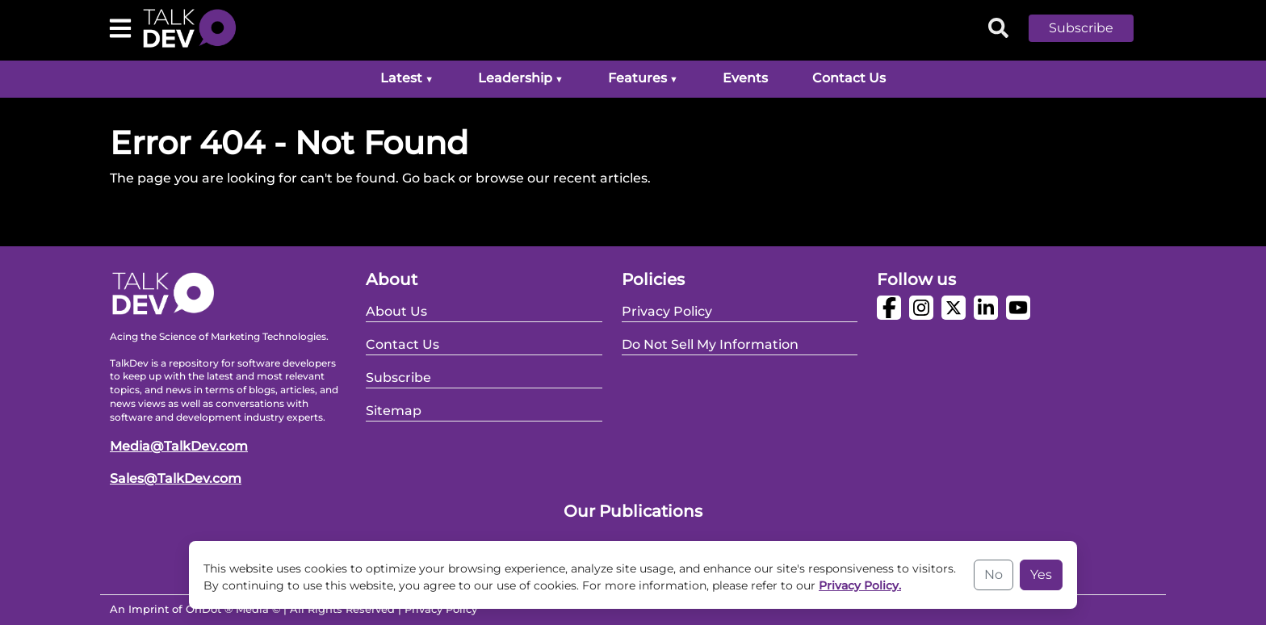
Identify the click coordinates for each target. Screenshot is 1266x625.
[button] (1093, 28)
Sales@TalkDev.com (175, 478)
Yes (1041, 574)
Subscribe (1081, 28)
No (993, 574)
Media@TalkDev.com (179, 446)
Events (745, 78)
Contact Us (849, 78)
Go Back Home (158, 216)
